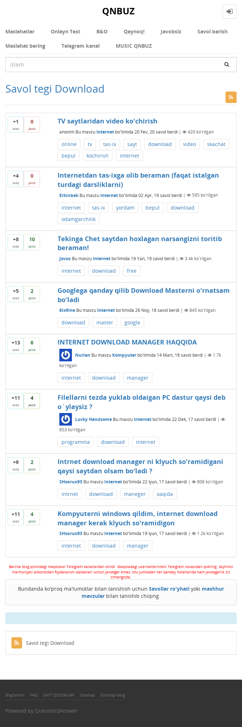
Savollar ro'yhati (169, 588)
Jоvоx (65, 258)
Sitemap (87, 695)
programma (75, 441)
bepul (68, 155)
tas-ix (109, 144)
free (132, 270)
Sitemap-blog (112, 695)
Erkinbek (68, 195)
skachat (216, 144)
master (104, 322)
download (160, 144)
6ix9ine (67, 310)
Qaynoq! (134, 31)
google (132, 322)
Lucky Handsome (93, 419)
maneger (135, 494)
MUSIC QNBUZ (134, 45)
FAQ (34, 695)
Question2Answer (56, 710)
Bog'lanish (14, 695)
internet (129, 155)
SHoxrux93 (70, 482)
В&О (102, 31)
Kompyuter (124, 355)
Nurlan (82, 355)
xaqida (165, 494)
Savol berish (212, 31)
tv (90, 144)
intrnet (69, 494)
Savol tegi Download (42, 642)
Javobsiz (171, 31)
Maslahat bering (25, 45)
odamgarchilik (78, 219)
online (69, 144)
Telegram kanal (80, 45)
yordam (125, 207)
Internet (105, 132)
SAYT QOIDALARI (58, 695)
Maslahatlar (20, 31)
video (189, 144)
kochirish (98, 155)
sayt (132, 144)
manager (138, 377)
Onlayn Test (65, 31)
